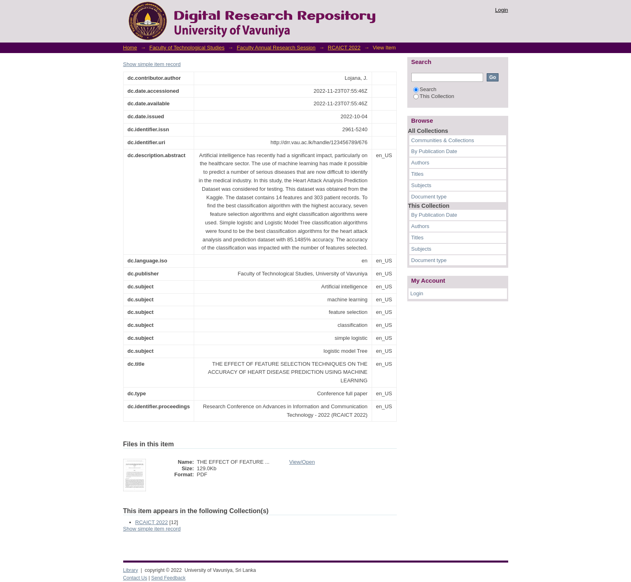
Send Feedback (168, 578)
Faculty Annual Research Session (276, 48)
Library (130, 570)
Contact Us (135, 578)
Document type (429, 197)
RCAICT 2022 (344, 48)
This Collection (433, 96)
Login (501, 10)
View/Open (302, 462)
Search (424, 89)
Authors (420, 163)
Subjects (421, 185)
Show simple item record (152, 64)
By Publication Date (434, 151)
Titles (417, 174)
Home (130, 48)
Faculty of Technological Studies (186, 48)
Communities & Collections (442, 140)
